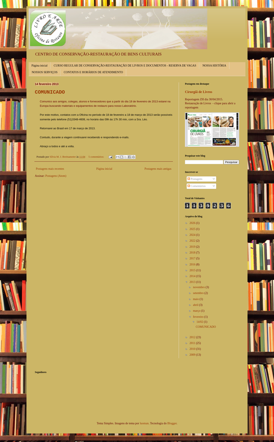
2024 (193, 234)
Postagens (194, 179)
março (197, 310)
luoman (144, 423)
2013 (193, 282)
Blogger (171, 423)
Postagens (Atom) (55, 175)
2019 (193, 246)
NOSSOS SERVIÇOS (45, 72)
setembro (198, 293)
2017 (193, 258)
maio (196, 299)
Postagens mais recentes (50, 168)
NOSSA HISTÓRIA (214, 65)
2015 (193, 270)
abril (196, 304)
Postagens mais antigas (158, 168)
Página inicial (39, 65)
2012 (193, 337)
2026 (193, 223)
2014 (193, 276)
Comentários (196, 186)
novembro (199, 287)
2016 (193, 264)
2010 (193, 348)
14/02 (200, 321)
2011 (193, 343)
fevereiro (198, 316)
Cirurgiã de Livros (198, 92)
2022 (193, 240)
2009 (193, 354)
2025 (193, 229)
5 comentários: (96, 156)
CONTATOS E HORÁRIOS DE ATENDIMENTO (93, 72)
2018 (193, 252)
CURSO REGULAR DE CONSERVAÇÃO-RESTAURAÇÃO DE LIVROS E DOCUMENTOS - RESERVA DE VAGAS (125, 65)
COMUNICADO (50, 92)
